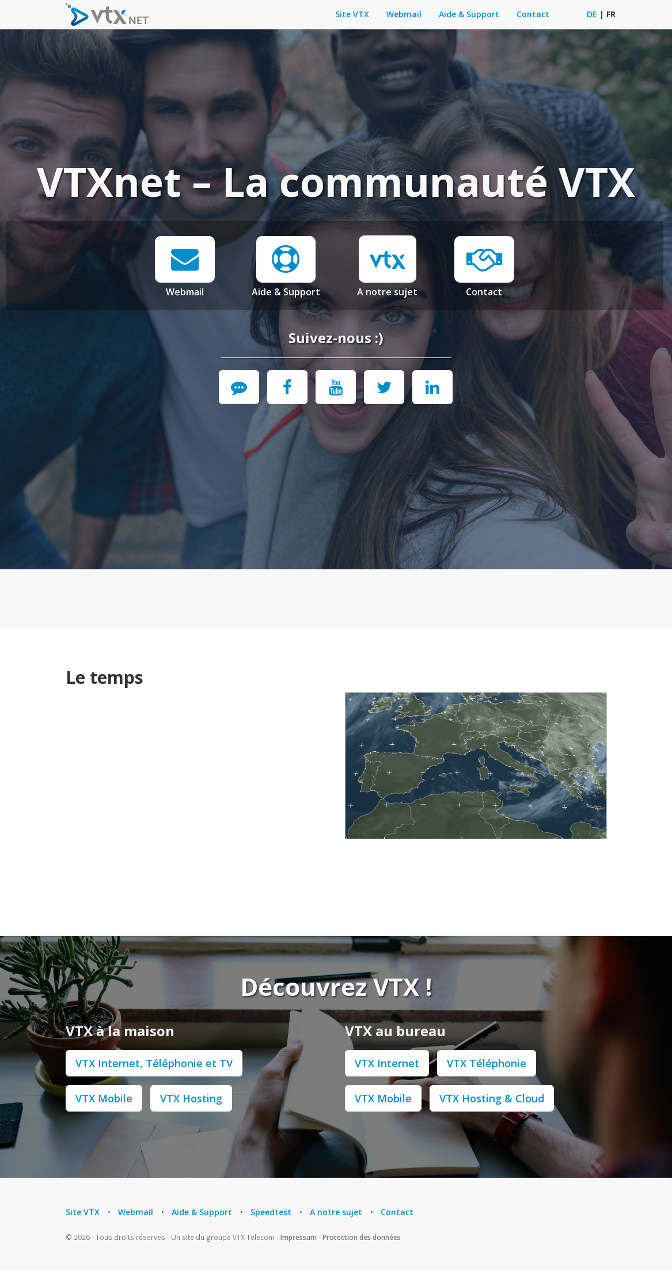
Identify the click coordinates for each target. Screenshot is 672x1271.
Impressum (298, 1237)
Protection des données (361, 1237)
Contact (533, 14)
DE (592, 14)
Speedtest (270, 1212)
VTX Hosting (191, 1098)
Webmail (404, 14)
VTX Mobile (103, 1098)
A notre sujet (387, 292)
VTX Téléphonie (486, 1063)
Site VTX (352, 14)
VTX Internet (387, 1063)
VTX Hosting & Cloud (491, 1098)
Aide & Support (469, 14)
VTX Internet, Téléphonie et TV (154, 1063)
